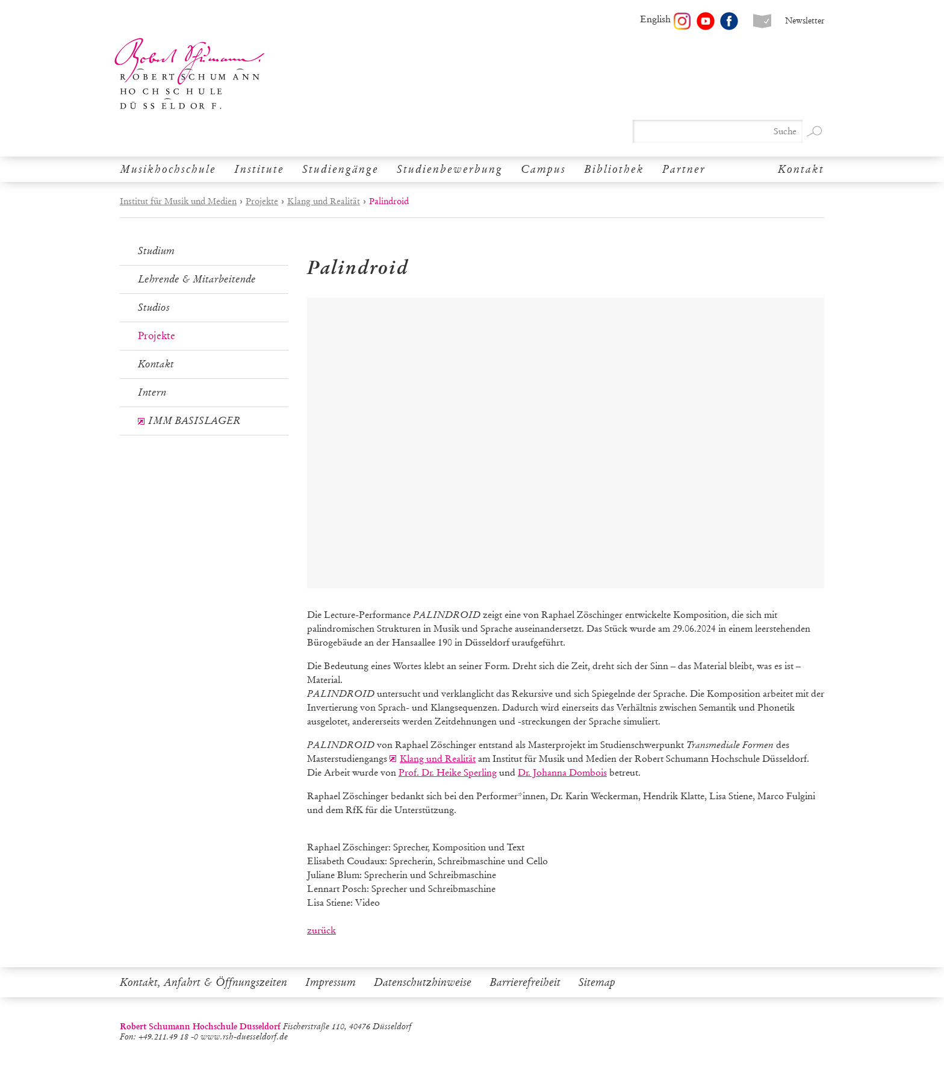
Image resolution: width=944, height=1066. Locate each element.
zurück (321, 930)
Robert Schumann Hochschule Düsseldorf (189, 74)
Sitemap (597, 982)
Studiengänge (340, 169)
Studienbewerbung (450, 169)
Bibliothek (614, 169)
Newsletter (804, 21)
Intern (152, 392)
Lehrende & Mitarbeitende (197, 279)
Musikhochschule (168, 169)
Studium (156, 251)
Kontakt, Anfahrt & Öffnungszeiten (203, 982)
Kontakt (801, 169)
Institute (259, 169)
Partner (684, 169)
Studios (154, 307)
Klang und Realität (323, 201)
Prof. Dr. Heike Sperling (448, 772)
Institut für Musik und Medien (178, 201)
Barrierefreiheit (524, 982)
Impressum (330, 982)
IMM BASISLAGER (194, 420)
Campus (543, 169)
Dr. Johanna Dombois (562, 772)
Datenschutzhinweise (422, 982)
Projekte (262, 201)
